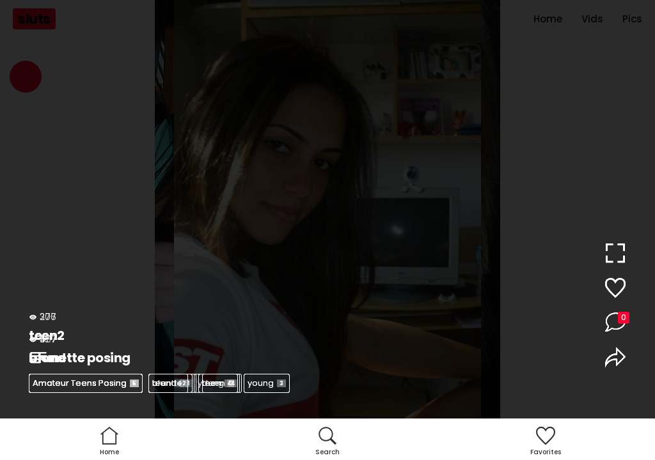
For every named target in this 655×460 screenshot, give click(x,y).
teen (168, 383)
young (267, 383)
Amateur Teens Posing (86, 383)
